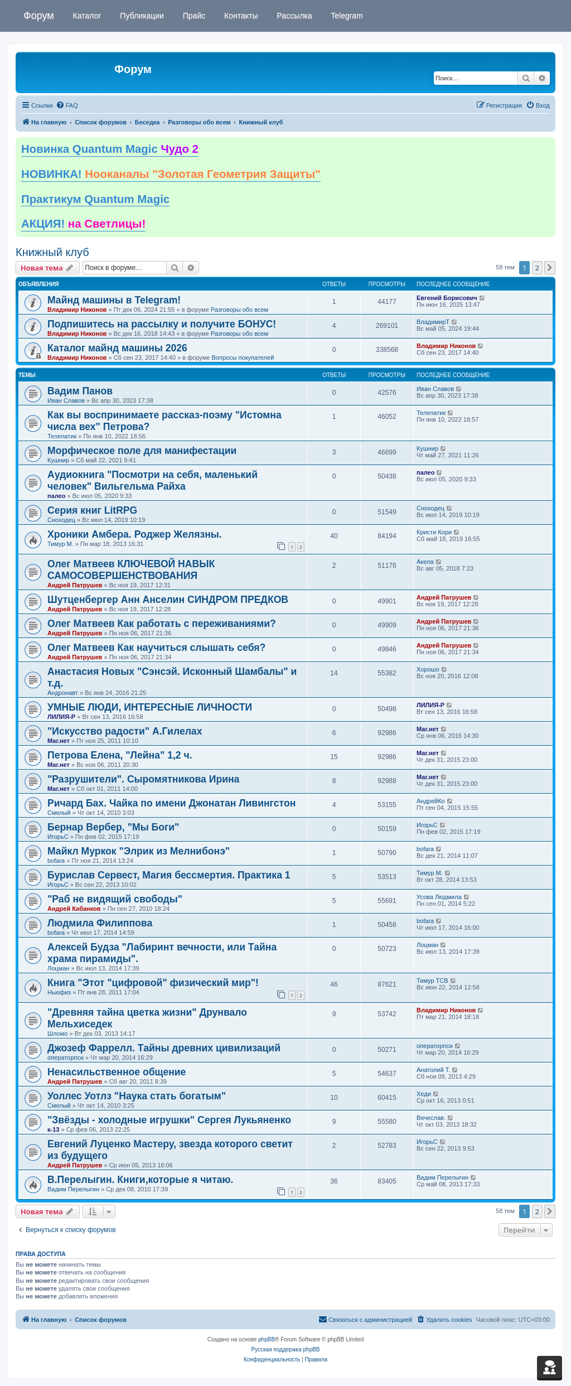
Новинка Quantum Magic (110, 149)
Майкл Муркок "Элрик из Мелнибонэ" (138, 851)
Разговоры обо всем (239, 309)
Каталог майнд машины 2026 (117, 348)
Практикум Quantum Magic (95, 199)
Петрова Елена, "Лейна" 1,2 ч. (119, 755)
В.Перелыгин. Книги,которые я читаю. (140, 1179)
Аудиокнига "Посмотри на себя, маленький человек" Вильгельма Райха (152, 480)
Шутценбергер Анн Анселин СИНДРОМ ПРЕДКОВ (167, 599)
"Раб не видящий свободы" (114, 899)
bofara (56, 860)
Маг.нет (58, 740)
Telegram (346, 15)
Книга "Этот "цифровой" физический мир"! (153, 982)
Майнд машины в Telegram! (114, 300)
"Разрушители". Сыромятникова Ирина (143, 779)
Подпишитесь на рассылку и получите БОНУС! (161, 324)
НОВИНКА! (171, 174)
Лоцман (58, 968)
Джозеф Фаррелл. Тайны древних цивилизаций (163, 1048)
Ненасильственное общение (116, 1072)
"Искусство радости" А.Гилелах (124, 731)
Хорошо (428, 669)
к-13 (53, 1129)
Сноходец (61, 519)
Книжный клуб (52, 252)
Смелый (59, 812)
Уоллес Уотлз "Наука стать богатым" (136, 1096)
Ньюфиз (59, 992)
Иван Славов (66, 400)
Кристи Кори (434, 532)
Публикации (140, 15)
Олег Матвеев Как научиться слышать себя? (156, 647)
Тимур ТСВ (432, 980)
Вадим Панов (80, 391)
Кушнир (58, 460)
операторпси (65, 1057)
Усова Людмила (439, 897)
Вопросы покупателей (242, 357)
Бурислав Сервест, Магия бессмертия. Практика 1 (169, 875)
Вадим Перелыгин (73, 1189)
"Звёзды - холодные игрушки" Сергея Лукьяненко (169, 1120)
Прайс (193, 15)
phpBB (266, 1339)
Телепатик (61, 436)
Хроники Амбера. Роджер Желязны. (134, 534)
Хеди (424, 1093)
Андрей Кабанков (74, 908)
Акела (425, 561)
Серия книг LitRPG (92, 510)
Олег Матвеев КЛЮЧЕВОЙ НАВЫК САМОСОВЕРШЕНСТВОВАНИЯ (131, 569)
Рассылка (293, 15)
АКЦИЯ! (83, 224)
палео (56, 495)
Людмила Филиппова (99, 923)
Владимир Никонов (77, 309)
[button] (549, 267)
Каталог (86, 15)
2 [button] (537, 268)
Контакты (240, 15)
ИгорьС (58, 836)
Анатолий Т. (433, 1069)
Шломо (57, 1033)
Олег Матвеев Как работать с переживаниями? (161, 623)
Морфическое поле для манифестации (141, 450)
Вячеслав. (431, 1117)
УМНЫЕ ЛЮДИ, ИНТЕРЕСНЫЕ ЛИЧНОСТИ (149, 707)
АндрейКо (431, 801)
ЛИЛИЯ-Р (61, 716)
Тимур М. (60, 543)
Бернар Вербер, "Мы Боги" (113, 827)
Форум (38, 15)
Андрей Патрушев (74, 585)
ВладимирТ (433, 321)
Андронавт (62, 692)
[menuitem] (67, 105)
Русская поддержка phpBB (285, 1349)
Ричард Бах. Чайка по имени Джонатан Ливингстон (171, 803)
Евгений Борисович (447, 297)
